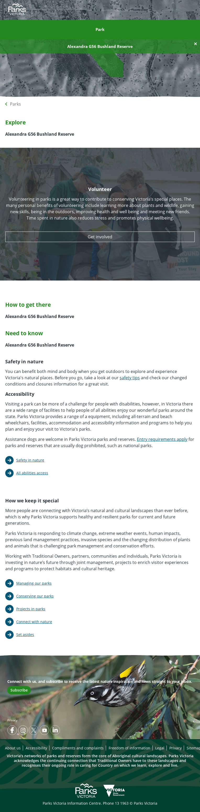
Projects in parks (30, 608)
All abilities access (32, 472)
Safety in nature (30, 460)
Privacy (12, 720)
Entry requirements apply (162, 439)
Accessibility (36, 747)
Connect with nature (34, 621)
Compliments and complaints (78, 747)
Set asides (25, 634)
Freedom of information (129, 747)
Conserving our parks (35, 596)
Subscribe (19, 690)
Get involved (100, 237)
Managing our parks (34, 583)
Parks (15, 104)
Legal (159, 747)
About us (13, 747)
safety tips (130, 378)
